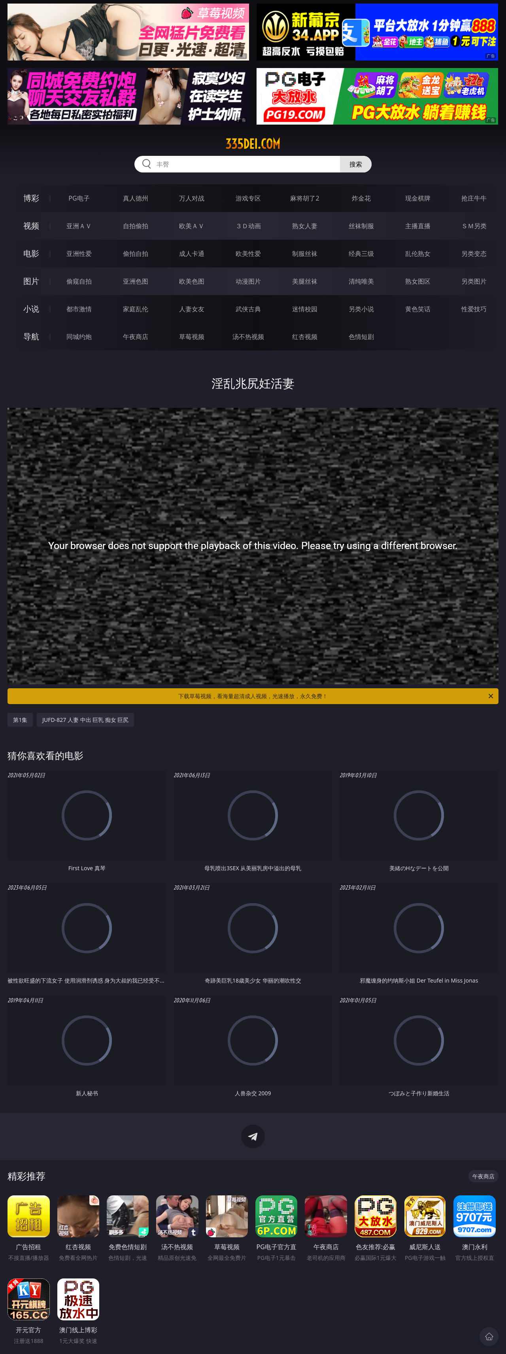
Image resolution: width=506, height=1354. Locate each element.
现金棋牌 (417, 198)
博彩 (31, 198)
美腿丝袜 (304, 281)
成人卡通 (191, 253)
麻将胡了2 (304, 198)
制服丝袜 (304, 253)
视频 (31, 225)
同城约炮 (79, 336)
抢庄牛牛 (474, 198)
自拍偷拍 (135, 226)
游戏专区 (248, 198)
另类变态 (474, 253)
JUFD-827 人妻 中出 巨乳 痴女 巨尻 (85, 719)
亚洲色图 (135, 281)
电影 (31, 253)
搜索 (355, 164)
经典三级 (361, 253)
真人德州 (135, 198)
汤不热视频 (248, 336)
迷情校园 (304, 309)
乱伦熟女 (417, 253)
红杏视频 (304, 336)
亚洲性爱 (79, 253)
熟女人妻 (304, 226)
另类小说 (361, 309)
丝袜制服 (361, 226)
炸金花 (361, 198)
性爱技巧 (474, 309)
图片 (31, 281)
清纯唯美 (361, 281)
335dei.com (252, 144)
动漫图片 (248, 281)
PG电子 (78, 198)
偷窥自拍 (79, 281)
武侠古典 (248, 309)
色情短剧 (361, 336)
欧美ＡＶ (191, 226)
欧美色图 (191, 281)
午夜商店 (135, 336)
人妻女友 (191, 309)
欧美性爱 (248, 253)
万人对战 (191, 198)
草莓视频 (191, 336)
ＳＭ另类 (474, 226)
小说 (31, 308)
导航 (31, 336)
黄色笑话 (417, 309)
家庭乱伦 (135, 309)
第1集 (20, 719)
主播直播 (417, 226)
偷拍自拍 (135, 253)
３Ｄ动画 (248, 226)
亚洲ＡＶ (79, 226)
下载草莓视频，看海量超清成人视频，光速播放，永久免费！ (336, 696)
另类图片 (474, 281)
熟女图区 (417, 281)
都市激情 (79, 309)
